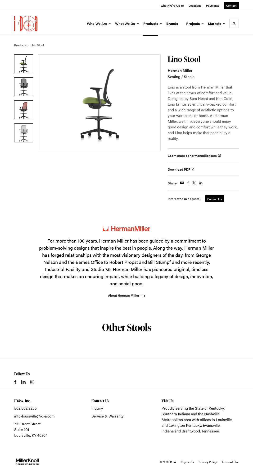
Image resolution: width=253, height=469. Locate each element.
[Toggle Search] (234, 23)
